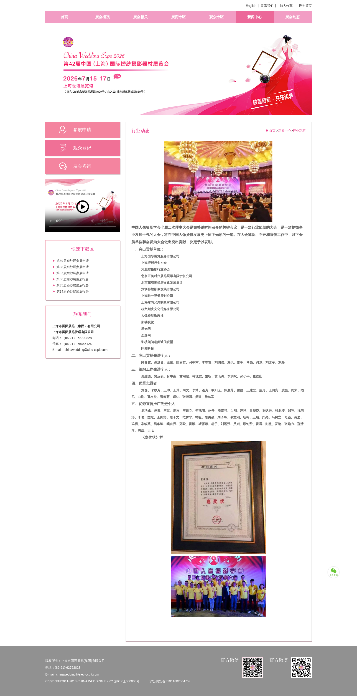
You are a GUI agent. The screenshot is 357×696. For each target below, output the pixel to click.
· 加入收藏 (285, 6)
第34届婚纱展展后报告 (72, 291)
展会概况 (102, 17)
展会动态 (292, 17)
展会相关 (140, 17)
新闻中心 (254, 17)
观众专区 (216, 17)
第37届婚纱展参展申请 (72, 273)
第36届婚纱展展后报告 (72, 279)
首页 (64, 17)
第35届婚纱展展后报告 (72, 285)
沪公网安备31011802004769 (170, 681)
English (251, 6)
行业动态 (299, 130)
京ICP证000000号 (127, 681)
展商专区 (178, 17)
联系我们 (267, 6)
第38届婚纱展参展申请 (72, 267)
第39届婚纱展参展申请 (72, 261)
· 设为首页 (304, 6)
